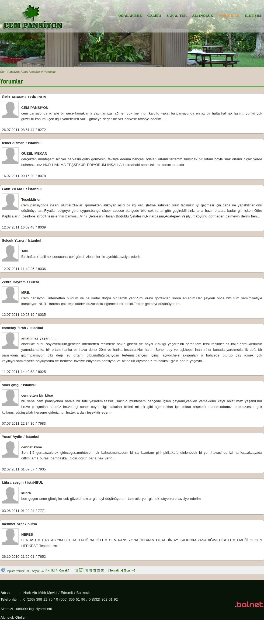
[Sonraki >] (116, 570)
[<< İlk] (50, 570)
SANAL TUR (176, 15)
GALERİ (154, 15)
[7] (102, 570)
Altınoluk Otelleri (13, 617)
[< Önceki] (62, 570)
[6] (98, 570)
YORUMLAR (228, 15)
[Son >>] (129, 570)
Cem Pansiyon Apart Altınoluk (20, 71)
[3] (86, 570)
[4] (90, 570)
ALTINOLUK (202, 15)
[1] (76, 570)
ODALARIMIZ (130, 15)
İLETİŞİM (253, 15)
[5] (94, 570)
